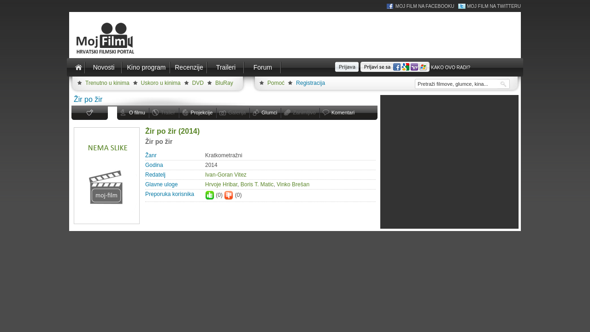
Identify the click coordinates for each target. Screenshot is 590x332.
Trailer (168, 112)
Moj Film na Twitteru (494, 6)
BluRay (224, 83)
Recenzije (189, 67)
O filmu (137, 112)
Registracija (310, 83)
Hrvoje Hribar (221, 184)
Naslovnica (78, 67)
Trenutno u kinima (107, 83)
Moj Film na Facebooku (424, 6)
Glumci (269, 112)
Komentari (342, 112)
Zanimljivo (304, 112)
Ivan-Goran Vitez (226, 175)
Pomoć (275, 83)
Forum (263, 67)
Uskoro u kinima (161, 83)
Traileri (226, 67)
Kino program (146, 67)
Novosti (104, 67)
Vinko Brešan (293, 184)
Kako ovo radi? (450, 67)
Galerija (237, 112)
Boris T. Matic (257, 184)
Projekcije (202, 112)
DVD (198, 83)
